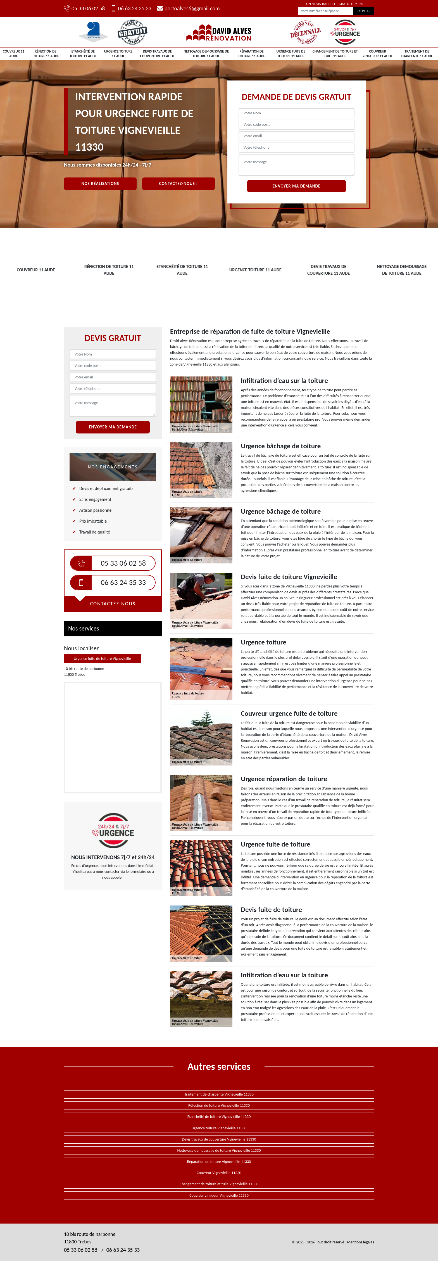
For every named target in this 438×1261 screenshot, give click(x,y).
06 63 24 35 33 (130, 8)
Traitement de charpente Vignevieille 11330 (219, 1094)
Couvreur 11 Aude (13, 53)
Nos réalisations (100, 183)
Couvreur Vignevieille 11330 (219, 1172)
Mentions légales (360, 1242)
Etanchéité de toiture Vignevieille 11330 (219, 1116)
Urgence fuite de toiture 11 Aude (291, 53)
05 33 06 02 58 (84, 8)
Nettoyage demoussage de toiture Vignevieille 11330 (219, 1150)
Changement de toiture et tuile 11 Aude (335, 53)
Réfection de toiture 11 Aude (45, 53)
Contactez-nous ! (178, 183)
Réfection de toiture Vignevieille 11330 (219, 1105)
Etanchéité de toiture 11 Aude (83, 53)
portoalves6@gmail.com (188, 8)
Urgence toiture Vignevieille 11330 (219, 1128)
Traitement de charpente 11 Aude (417, 53)
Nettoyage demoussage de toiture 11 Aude (206, 53)
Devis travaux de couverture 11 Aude (157, 53)
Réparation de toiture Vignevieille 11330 (219, 1161)
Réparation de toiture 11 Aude (251, 53)
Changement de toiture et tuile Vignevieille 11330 (219, 1184)
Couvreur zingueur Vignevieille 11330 (219, 1195)
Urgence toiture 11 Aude (118, 53)
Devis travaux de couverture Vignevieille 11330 (219, 1139)
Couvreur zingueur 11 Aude (378, 53)
